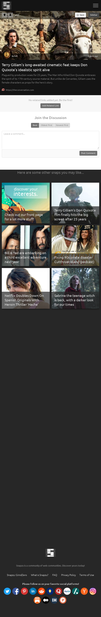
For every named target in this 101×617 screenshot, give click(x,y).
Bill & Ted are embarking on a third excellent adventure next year (25, 257)
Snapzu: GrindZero (17, 575)
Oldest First (46, 125)
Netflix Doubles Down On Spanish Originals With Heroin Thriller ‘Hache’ (24, 300)
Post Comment (88, 153)
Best (35, 125)
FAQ (54, 575)
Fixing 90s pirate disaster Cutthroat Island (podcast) (74, 259)
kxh (15, 56)
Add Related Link (50, 105)
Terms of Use (86, 575)
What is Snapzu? (39, 575)
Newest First (62, 125)
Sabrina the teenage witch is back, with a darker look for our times (74, 300)
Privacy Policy (68, 575)
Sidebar (93, 15)
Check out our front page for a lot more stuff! (24, 217)
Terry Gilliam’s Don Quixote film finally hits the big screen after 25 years (75, 214)
